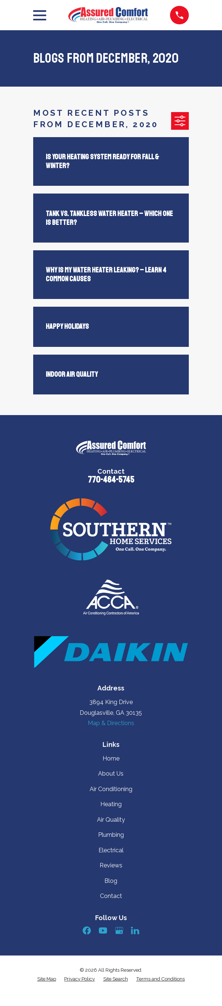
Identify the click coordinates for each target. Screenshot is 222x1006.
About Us (111, 773)
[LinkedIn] (135, 930)
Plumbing (111, 834)
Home (111, 758)
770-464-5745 (111, 479)
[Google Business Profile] (119, 930)
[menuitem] (46, 979)
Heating (111, 804)
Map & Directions (111, 723)
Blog (110, 880)
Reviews (111, 865)
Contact (111, 895)
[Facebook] (87, 930)
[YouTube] (103, 930)
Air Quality (111, 819)
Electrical (111, 850)
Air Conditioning (111, 789)
